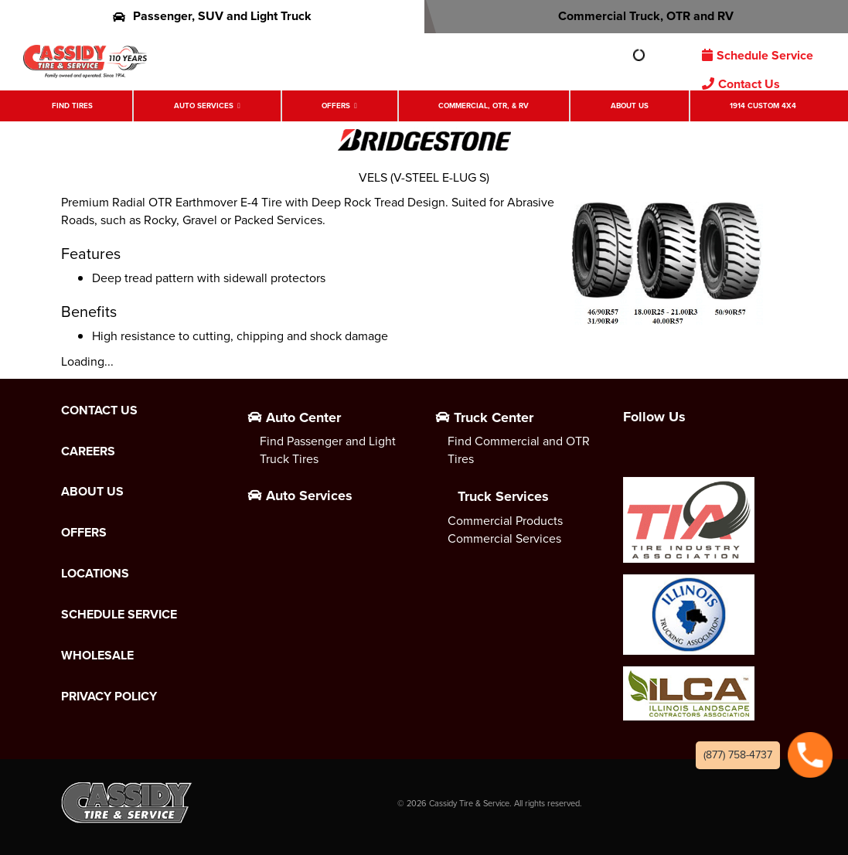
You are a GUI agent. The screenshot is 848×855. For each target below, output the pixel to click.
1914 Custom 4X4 (763, 105)
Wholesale (97, 655)
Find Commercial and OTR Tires (519, 450)
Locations (95, 573)
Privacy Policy (109, 696)
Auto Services (203, 105)
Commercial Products (505, 521)
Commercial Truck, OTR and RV (636, 16)
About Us (630, 105)
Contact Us (741, 83)
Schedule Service (757, 55)
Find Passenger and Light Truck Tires (328, 450)
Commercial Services (504, 538)
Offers (336, 105)
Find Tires (72, 105)
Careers (88, 451)
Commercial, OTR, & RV (483, 105)
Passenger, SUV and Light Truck (212, 16)
